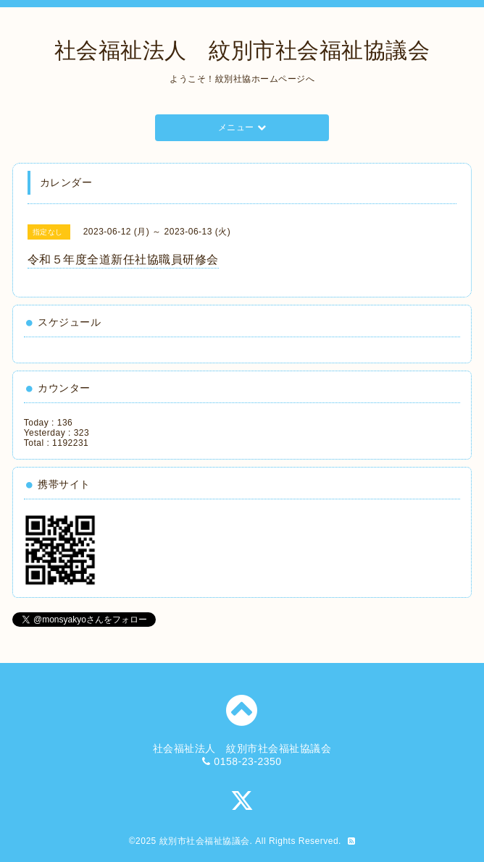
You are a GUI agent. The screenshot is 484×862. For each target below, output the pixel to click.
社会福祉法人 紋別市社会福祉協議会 (242, 50)
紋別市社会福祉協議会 (204, 841)
